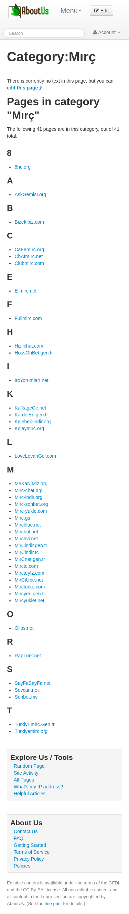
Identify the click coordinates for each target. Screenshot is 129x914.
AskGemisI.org (30, 194)
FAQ (18, 838)
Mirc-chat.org (28, 490)
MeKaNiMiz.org (30, 483)
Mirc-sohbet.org (31, 504)
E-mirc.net (25, 291)
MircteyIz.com (29, 573)
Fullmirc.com (28, 318)
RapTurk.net (27, 655)
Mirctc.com (26, 566)
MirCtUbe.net (28, 580)
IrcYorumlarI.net (31, 380)
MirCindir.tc (26, 552)
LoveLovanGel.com (35, 456)
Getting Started (30, 845)
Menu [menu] (71, 10)
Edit (101, 10)
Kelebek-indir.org (32, 421)
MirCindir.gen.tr (30, 545)
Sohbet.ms (25, 697)
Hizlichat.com (28, 346)
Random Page (29, 766)
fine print (53, 903)
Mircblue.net (27, 525)
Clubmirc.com (29, 263)
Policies (22, 866)
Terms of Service (32, 852)
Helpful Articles (30, 793)
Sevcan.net (26, 690)
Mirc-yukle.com (30, 511)
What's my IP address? (38, 786)
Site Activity (26, 773)
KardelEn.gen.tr (31, 414)
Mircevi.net (26, 538)
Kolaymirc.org (29, 428)
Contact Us (25, 831)
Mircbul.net (26, 531)
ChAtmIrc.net (28, 256)
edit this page (22, 88)
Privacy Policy (29, 859)
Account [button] (106, 32)
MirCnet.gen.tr (29, 559)
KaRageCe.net (30, 408)
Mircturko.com (29, 586)
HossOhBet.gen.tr (33, 352)
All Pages (24, 780)
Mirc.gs (22, 518)
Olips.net (23, 628)
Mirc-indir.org (28, 497)
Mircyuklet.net (29, 600)
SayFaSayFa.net (32, 683)
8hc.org (22, 167)
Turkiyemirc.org (30, 731)
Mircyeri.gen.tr (29, 593)
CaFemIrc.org (29, 249)
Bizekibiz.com (29, 222)
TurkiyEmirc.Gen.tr (34, 724)
